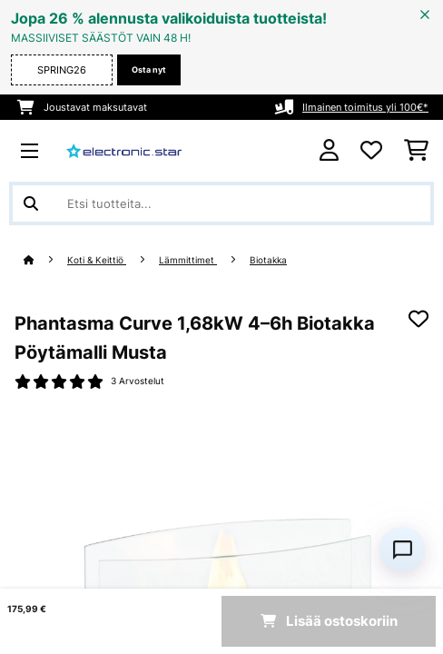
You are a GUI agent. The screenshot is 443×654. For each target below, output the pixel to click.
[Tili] (329, 150)
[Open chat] (402, 549)
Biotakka (268, 260)
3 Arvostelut (137, 381)
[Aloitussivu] (45, 260)
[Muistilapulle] (418, 319)
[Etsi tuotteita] (221, 203)
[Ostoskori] (416, 150)
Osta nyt (149, 69)
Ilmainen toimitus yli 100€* (365, 107)
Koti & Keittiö (96, 260)
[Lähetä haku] (31, 203)
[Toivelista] (371, 150)
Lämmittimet (188, 260)
